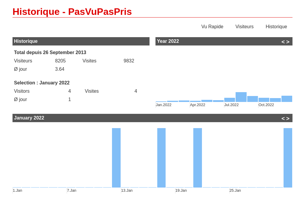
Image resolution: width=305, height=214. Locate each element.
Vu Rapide (212, 26)
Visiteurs (244, 26)
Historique (276, 26)
